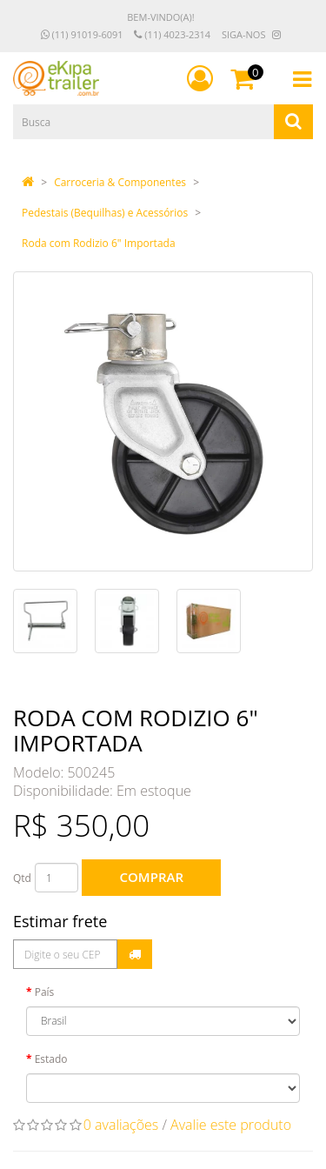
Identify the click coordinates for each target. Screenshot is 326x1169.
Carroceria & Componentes (120, 182)
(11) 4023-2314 (172, 34)
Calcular (135, 954)
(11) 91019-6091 (82, 34)
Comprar (151, 876)
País (45, 992)
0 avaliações (121, 1124)
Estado (51, 1059)
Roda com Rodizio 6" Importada (99, 243)
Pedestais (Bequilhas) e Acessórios (105, 212)
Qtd (22, 878)
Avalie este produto (230, 1124)
